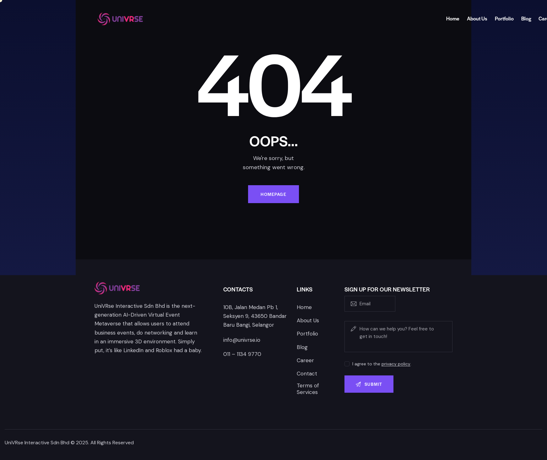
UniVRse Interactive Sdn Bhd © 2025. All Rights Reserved (69, 442)
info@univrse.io (241, 339)
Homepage (273, 194)
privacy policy (396, 364)
